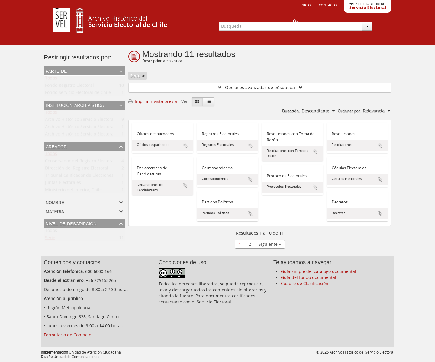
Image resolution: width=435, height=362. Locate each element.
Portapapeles (381, 23)
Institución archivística (75, 104)
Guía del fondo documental (308, 277)
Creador (56, 146)
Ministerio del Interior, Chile (73, 191)
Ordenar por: (349, 111)
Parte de (56, 70)
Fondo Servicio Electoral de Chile (78, 94)
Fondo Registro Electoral (69, 86)
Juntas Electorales (63, 184)
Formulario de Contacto (67, 335)
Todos (51, 79)
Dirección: (291, 111)
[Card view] (197, 101)
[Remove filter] (143, 76)
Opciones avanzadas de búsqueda (260, 87)
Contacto (328, 4)
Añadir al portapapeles (185, 145)
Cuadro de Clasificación (304, 283)
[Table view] (208, 101)
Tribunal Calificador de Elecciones (79, 176)
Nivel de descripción (71, 223)
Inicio (306, 4)
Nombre (55, 202)
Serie (50, 239)
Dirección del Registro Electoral (76, 169)
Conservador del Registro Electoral (80, 162)
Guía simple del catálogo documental (318, 271)
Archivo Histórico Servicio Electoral (80, 120)
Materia (55, 211)
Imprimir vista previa (152, 101)
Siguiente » (270, 244)
